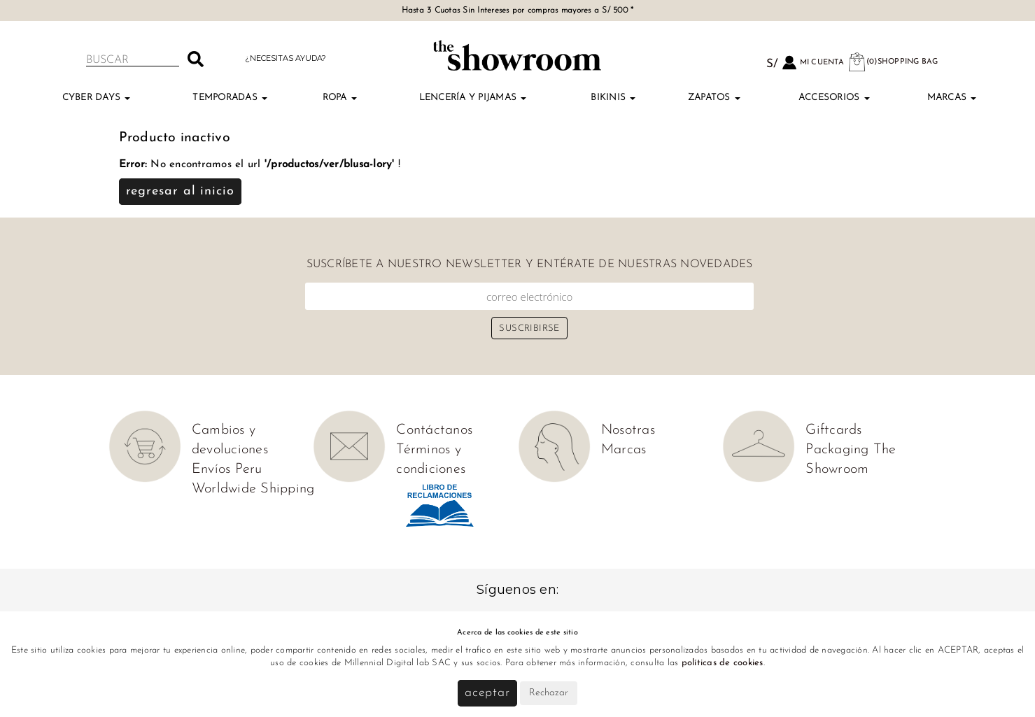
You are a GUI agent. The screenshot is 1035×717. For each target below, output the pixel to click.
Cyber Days (96, 97)
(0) (892, 61)
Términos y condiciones (430, 459)
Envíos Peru (227, 469)
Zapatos (714, 97)
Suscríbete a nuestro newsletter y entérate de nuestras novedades (530, 264)
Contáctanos (434, 430)
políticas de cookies (722, 662)
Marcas (952, 97)
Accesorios (834, 97)
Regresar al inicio (180, 191)
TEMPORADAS (229, 97)
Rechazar (548, 693)
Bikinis (613, 97)
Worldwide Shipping (253, 489)
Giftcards (833, 430)
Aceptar (487, 693)
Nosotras (628, 430)
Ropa (340, 97)
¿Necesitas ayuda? (285, 58)
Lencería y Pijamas (473, 97)
